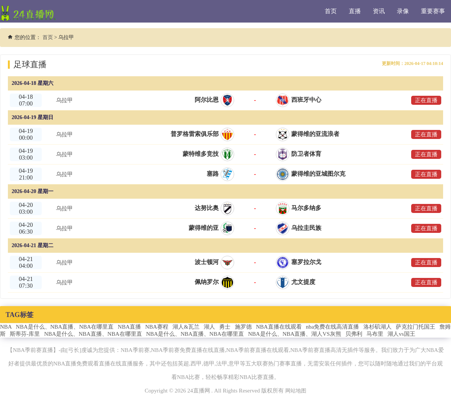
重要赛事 (433, 11)
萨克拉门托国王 (415, 327)
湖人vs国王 (401, 334)
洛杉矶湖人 (377, 327)
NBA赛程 (156, 327)
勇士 (224, 327)
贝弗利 (353, 334)
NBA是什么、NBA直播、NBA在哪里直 (65, 327)
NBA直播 (129, 327)
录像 (403, 11)
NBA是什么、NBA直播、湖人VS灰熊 (294, 334)
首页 (331, 11)
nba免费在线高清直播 (332, 327)
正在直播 (425, 100)
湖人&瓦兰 (186, 327)
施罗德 (243, 327)
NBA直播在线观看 (279, 327)
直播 (355, 11)
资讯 (379, 11)
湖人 (209, 327)
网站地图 (296, 391)
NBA (6, 327)
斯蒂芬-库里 (25, 334)
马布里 (374, 334)
